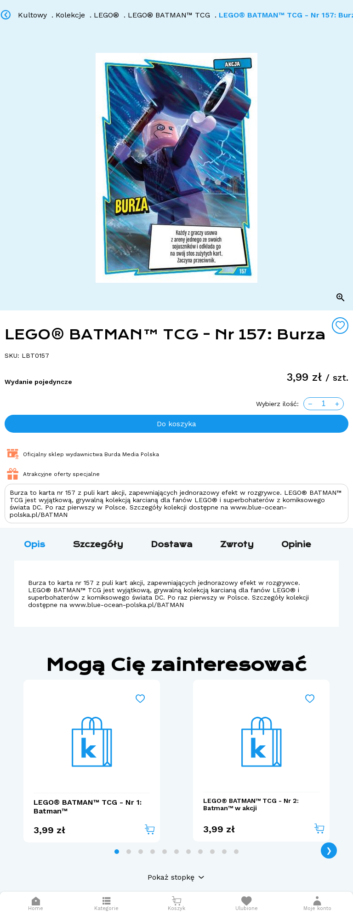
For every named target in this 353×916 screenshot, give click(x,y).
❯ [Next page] (329, 850)
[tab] (117, 852)
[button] (317, 904)
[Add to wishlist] (340, 325)
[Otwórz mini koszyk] (176, 904)
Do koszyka (176, 423)
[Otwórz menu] (107, 904)
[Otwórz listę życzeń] (246, 904)
